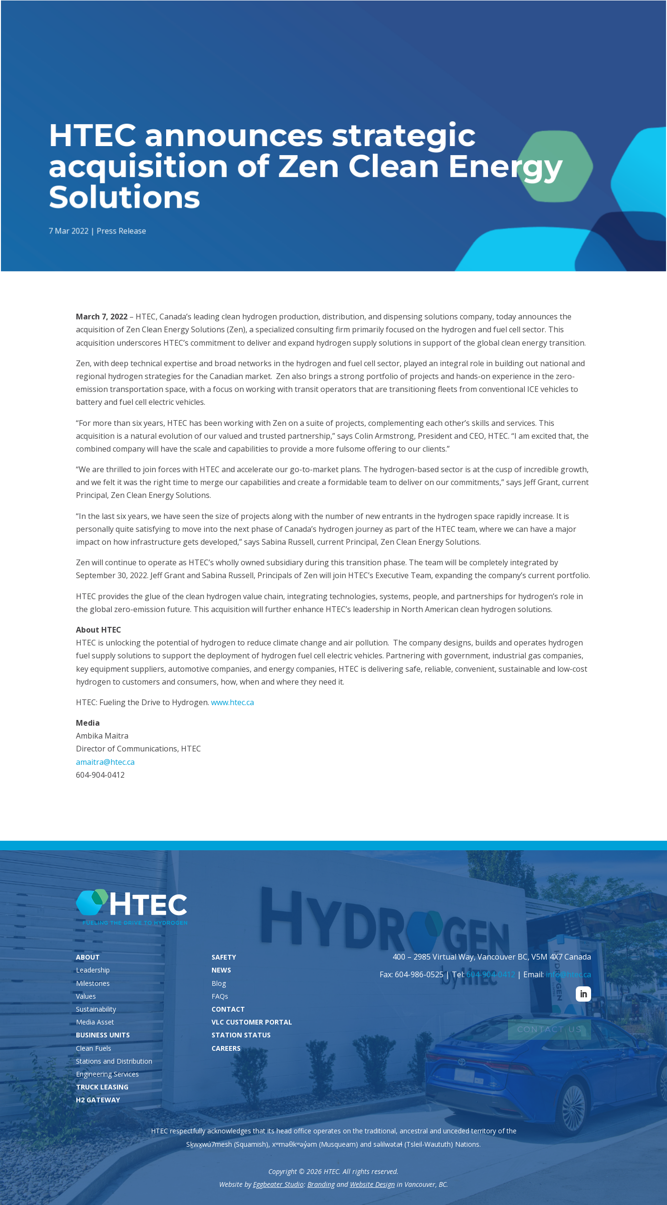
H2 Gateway (507, 44)
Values (86, 996)
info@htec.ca (568, 974)
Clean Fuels (93, 1048)
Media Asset (95, 1021)
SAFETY (224, 957)
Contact (637, 44)
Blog (219, 983)
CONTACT (228, 1009)
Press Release (123, 230)
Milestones (93, 983)
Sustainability (96, 1009)
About (308, 44)
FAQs (220, 996)
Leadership (93, 969)
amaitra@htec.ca (105, 762)
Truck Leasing (445, 44)
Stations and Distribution (114, 1061)
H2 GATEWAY (98, 1099)
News (589, 44)
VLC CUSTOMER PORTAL (252, 1021)
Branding (321, 1184)
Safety (554, 44)
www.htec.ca (232, 702)
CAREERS (226, 1048)
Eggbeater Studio (278, 1184)
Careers (630, 24)
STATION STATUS (241, 1034)
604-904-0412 (490, 974)
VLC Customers (559, 24)
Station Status (476, 24)
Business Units (369, 44)
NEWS (221, 969)
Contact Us (549, 1029)
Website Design (372, 1184)
